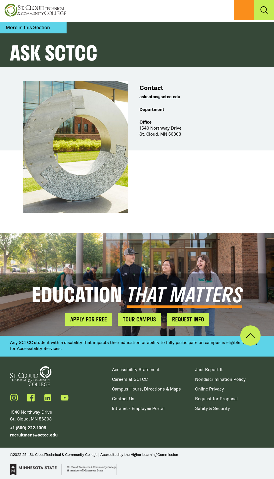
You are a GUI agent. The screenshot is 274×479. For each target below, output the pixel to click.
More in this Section (28, 28)
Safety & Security (212, 408)
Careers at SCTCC (130, 379)
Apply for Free (88, 319)
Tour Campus (139, 319)
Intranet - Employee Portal (138, 408)
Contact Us (123, 398)
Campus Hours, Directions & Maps (146, 389)
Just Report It (209, 369)
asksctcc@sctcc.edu (159, 97)
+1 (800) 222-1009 (28, 428)
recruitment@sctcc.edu (34, 435)
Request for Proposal (216, 398)
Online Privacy (209, 389)
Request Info (188, 319)
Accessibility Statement (136, 369)
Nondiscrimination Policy (220, 379)
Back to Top (250, 335)
